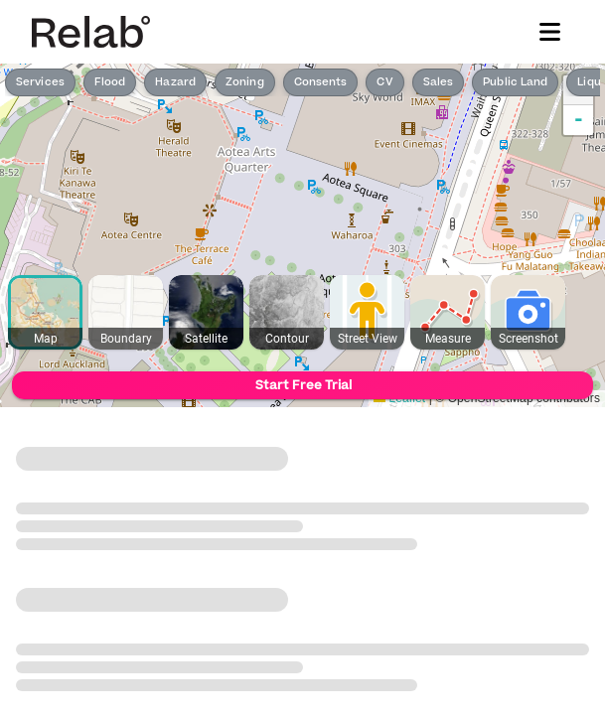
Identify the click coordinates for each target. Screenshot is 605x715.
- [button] (578, 120)
